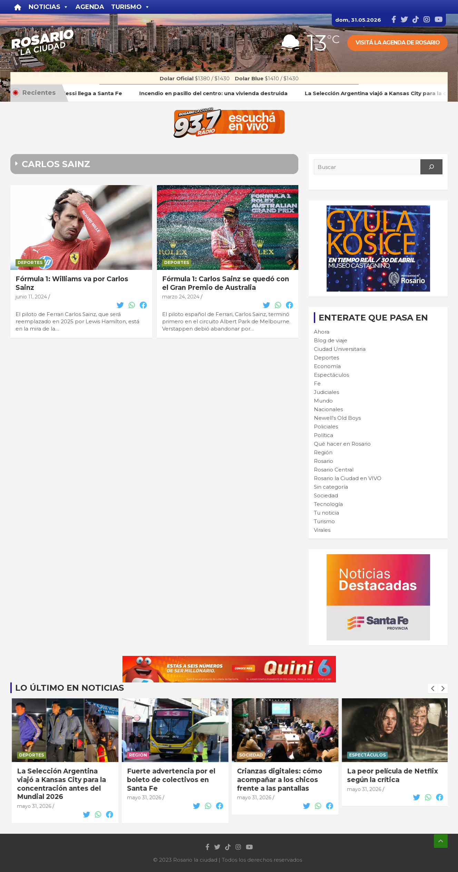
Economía (327, 366)
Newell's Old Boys (337, 418)
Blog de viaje (330, 340)
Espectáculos (331, 375)
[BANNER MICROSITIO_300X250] (378, 558)
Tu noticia (326, 512)
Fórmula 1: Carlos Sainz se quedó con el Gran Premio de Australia (225, 283)
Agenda (90, 7)
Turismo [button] (130, 7)
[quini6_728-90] (229, 659)
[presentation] (433, 688)
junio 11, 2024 (31, 297)
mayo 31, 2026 (33, 797)
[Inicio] (17, 7)
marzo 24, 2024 (180, 297)
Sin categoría (331, 487)
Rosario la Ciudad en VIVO (347, 478)
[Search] (431, 166)
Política (323, 435)
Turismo (324, 521)
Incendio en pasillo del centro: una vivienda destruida (54, 779)
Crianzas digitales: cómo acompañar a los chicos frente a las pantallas (388, 779)
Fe (317, 383)
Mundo (323, 400)
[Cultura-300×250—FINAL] (378, 209)
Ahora (321, 331)
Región (323, 452)
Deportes (30, 262)
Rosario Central (334, 469)
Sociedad (326, 495)
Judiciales (326, 392)
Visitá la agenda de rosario (398, 42)
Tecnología (328, 504)
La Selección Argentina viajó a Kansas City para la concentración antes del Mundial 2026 (170, 784)
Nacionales (328, 409)
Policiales (326, 426)
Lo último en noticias (69, 688)
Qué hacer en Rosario (342, 443)
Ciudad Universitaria (340, 349)
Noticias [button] (49, 7)
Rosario (323, 461)
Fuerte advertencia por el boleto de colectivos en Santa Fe (280, 779)
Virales (322, 530)
